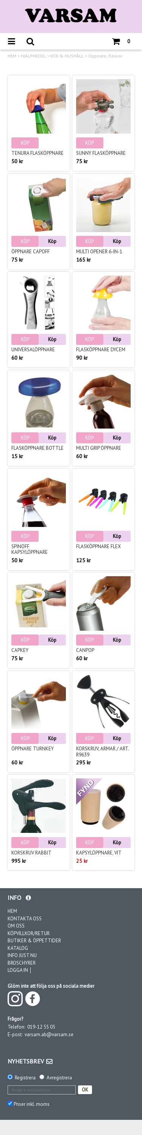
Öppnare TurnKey (32, 748)
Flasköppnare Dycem (100, 349)
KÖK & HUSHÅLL (67, 56)
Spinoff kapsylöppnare (29, 549)
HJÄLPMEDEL (33, 56)
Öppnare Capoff (30, 251)
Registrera (25, 1077)
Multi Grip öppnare (98, 448)
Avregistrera (59, 1077)
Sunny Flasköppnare (101, 153)
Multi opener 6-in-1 (99, 251)
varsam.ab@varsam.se (49, 1034)
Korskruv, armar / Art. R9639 (102, 751)
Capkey (19, 650)
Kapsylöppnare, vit (99, 853)
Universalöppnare (33, 349)
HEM (12, 56)
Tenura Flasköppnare (37, 153)
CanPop (85, 650)
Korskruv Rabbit (31, 853)
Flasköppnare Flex (98, 546)
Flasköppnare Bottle (37, 448)
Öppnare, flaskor (105, 56)
